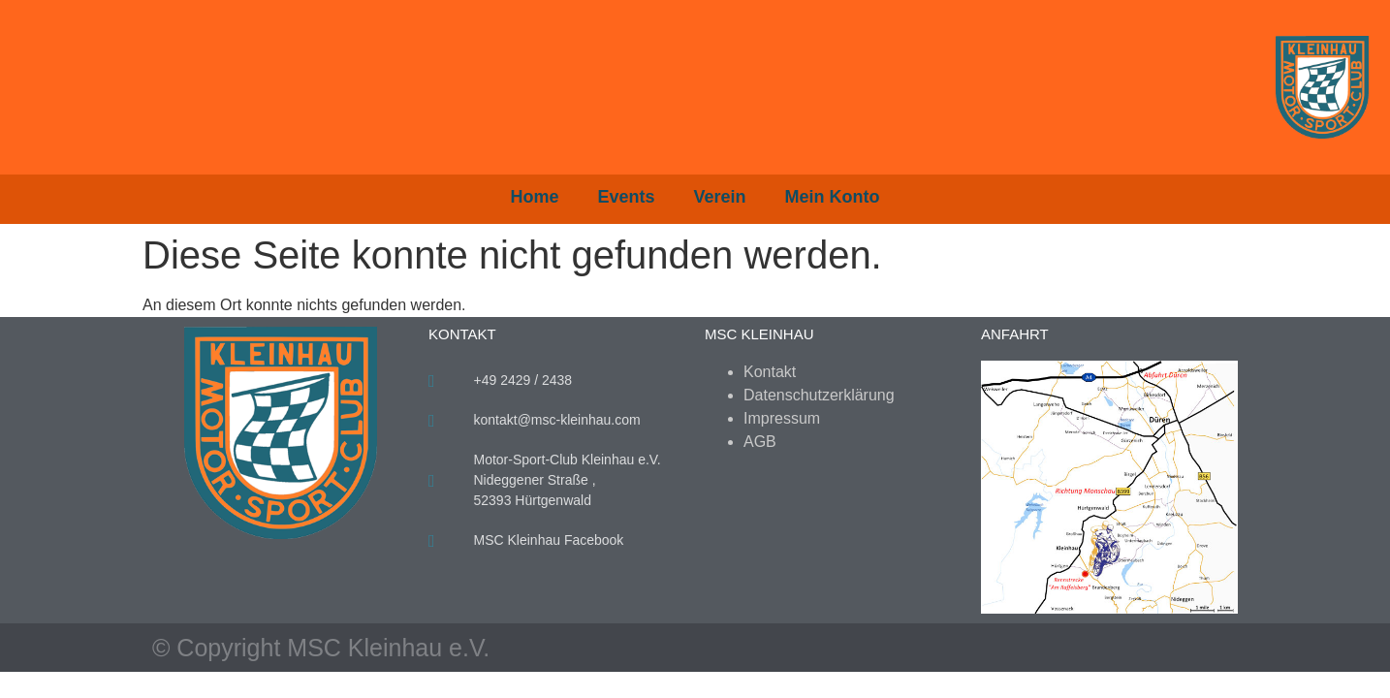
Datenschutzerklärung (819, 395)
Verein (720, 196)
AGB (759, 441)
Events (625, 196)
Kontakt (769, 372)
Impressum (781, 418)
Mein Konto (832, 196)
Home (534, 196)
